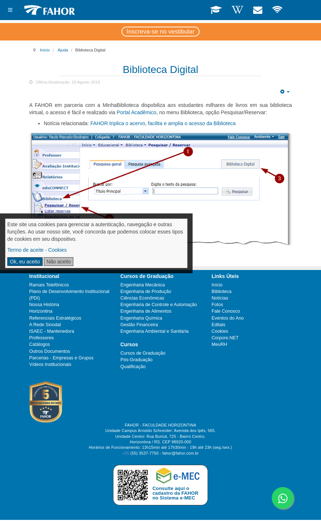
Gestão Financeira (139, 324)
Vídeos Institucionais (50, 364)
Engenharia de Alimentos (145, 311)
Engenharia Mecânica (142, 284)
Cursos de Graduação (142, 353)
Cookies (220, 331)
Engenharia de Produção (145, 291)
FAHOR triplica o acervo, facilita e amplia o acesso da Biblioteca (163, 123)
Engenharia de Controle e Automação (158, 304)
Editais (218, 324)
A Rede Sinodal (45, 324)
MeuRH (219, 344)
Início (45, 50)
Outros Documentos (49, 351)
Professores (41, 337)
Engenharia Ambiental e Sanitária (154, 331)
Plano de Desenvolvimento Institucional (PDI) (69, 295)
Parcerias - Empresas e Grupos (61, 357)
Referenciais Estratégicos (55, 318)
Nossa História (44, 304)
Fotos (217, 304)
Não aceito (58, 262)
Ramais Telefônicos (49, 284)
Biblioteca (222, 291)
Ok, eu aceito (25, 262)
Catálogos (39, 344)
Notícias (220, 298)
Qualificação (133, 366)
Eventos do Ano (228, 318)
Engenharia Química (141, 318)
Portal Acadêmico (136, 112)
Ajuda (63, 50)
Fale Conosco (226, 311)
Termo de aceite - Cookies (37, 250)
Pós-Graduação (136, 359)
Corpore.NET (225, 337)
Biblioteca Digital (160, 69)
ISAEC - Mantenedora (51, 331)
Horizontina (41, 311)
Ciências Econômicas (142, 298)
